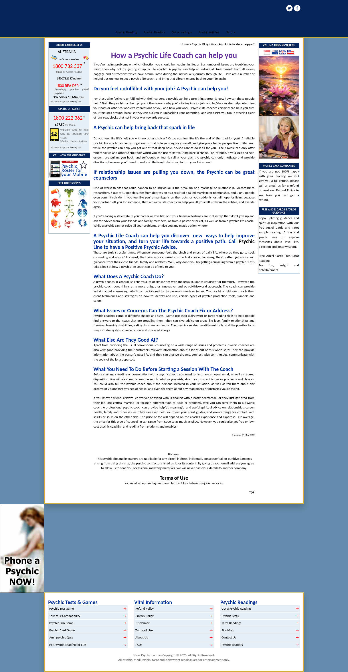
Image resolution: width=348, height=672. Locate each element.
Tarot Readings (231, 623)
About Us (141, 637)
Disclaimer (142, 623)
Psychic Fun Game (61, 623)
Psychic (247, 241)
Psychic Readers (154, 32)
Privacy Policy (144, 616)
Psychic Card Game (62, 630)
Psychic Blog (200, 44)
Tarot (231, 32)
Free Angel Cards (272, 256)
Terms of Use (75, 101)
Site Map (227, 630)
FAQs (138, 645)
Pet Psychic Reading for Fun (67, 645)
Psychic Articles (209, 32)
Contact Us (228, 637)
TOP (252, 492)
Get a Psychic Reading (236, 609)
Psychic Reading (126, 32)
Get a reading (182, 32)
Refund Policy (285, 190)
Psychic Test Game (61, 609)
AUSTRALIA (67, 51)
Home (184, 44)
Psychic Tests (230, 616)
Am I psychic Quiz (61, 637)
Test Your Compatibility (64, 616)
